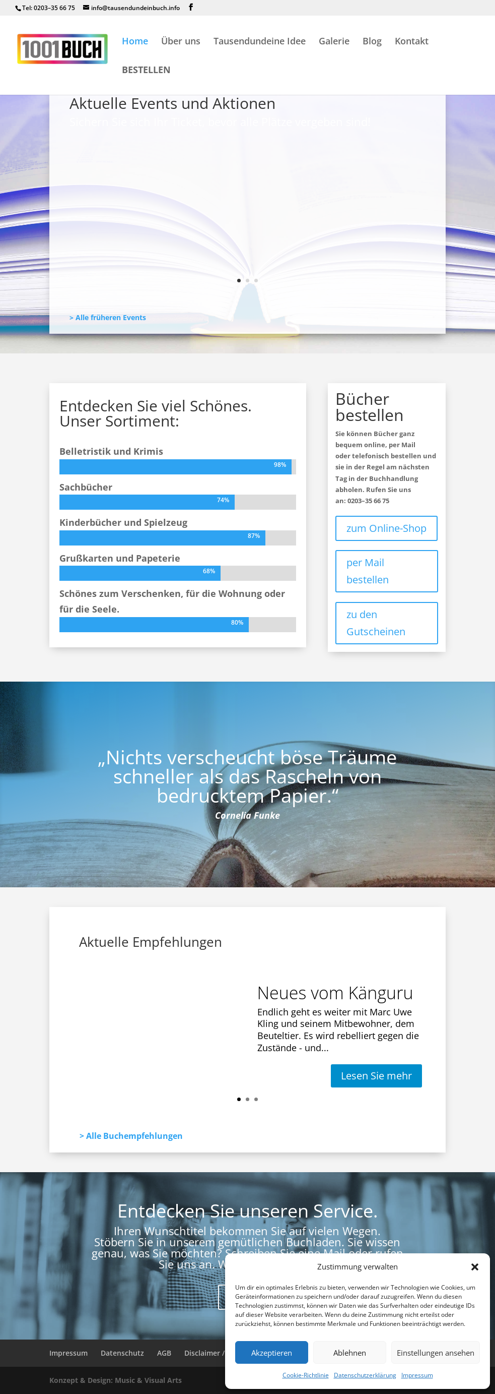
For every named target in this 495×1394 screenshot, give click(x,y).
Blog (372, 42)
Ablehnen (349, 1353)
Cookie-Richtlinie (305, 1375)
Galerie (334, 42)
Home (135, 42)
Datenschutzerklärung (365, 1375)
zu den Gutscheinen (375, 623)
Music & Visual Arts (148, 1380)
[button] (475, 1267)
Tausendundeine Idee (260, 42)
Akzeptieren (271, 1353)
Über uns (180, 42)
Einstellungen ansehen (435, 1353)
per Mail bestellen (367, 571)
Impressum (417, 1375)
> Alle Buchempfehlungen (131, 1135)
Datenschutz (122, 1353)
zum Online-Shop (386, 528)
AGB (164, 1353)
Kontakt (412, 42)
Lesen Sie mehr (119, 266)
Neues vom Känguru (126, 184)
